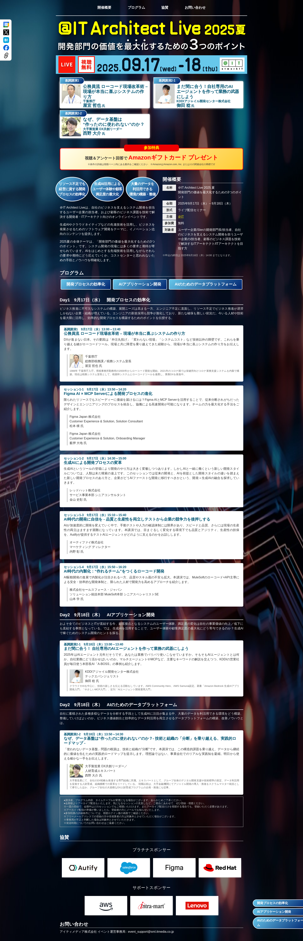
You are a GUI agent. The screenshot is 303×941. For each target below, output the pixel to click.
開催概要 (104, 7)
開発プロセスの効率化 (85, 284)
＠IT (181, 216)
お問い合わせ (195, 7)
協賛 (165, 7)
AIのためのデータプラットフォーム (206, 284)
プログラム (136, 7)
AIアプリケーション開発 (140, 284)
